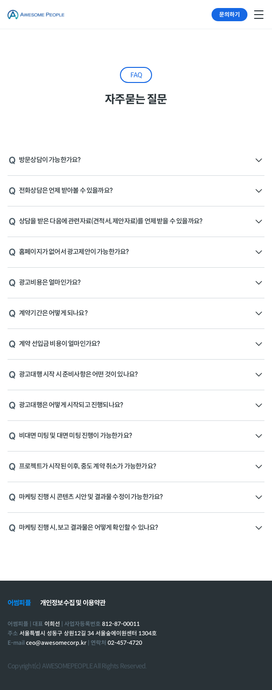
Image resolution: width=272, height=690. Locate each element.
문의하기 (229, 14)
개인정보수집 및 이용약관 (73, 603)
